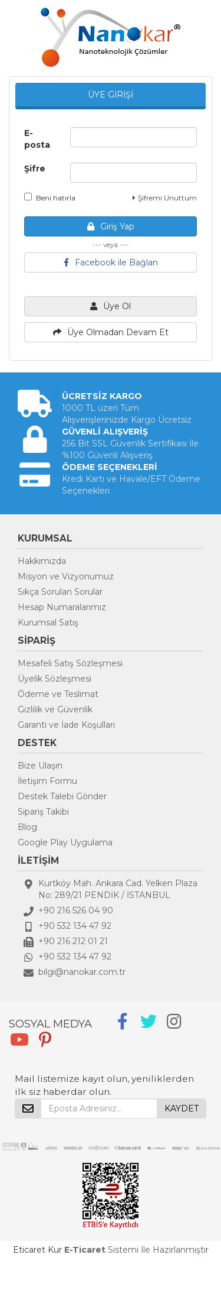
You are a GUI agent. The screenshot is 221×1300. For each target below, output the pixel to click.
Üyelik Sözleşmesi (54, 678)
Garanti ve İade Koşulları (66, 724)
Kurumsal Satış (48, 622)
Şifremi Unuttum (165, 197)
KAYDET (181, 1108)
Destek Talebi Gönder (62, 796)
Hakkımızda (42, 561)
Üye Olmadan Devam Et (111, 332)
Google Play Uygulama (65, 842)
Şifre (34, 168)
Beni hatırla (49, 197)
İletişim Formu (47, 781)
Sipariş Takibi (43, 811)
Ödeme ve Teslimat (58, 694)
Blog (27, 827)
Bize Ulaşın (40, 765)
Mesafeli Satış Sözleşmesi (70, 663)
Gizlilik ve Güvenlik (55, 709)
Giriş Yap (110, 226)
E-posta (37, 139)
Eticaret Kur (37, 1249)
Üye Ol (110, 306)
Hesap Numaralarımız (62, 607)
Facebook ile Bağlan (111, 262)
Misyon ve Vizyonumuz (66, 576)
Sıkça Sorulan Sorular (60, 591)
